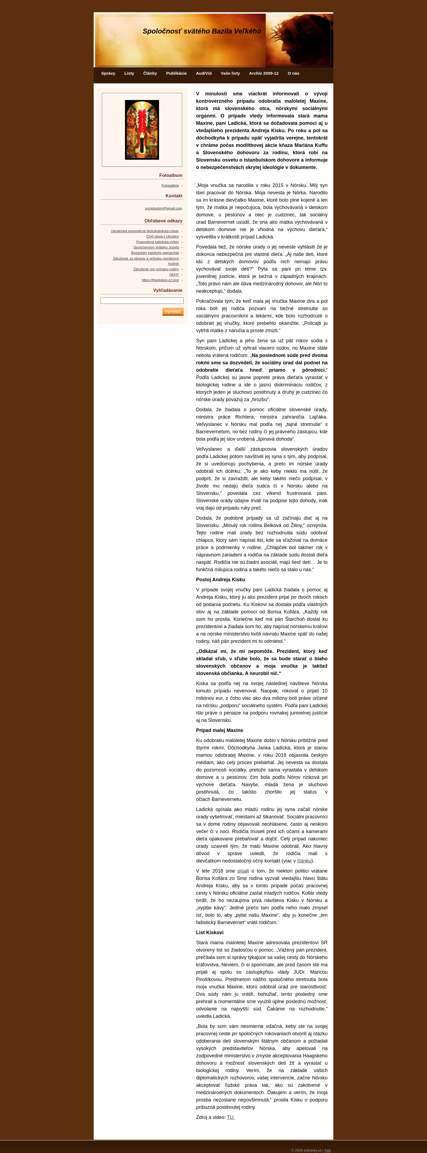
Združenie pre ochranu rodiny (156, 269)
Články (150, 73)
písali (243, 871)
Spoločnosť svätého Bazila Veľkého (202, 31)
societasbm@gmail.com (163, 208)
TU (231, 1117)
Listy (129, 73)
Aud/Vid (204, 73)
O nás (294, 73)
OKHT (174, 275)
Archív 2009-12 (264, 73)
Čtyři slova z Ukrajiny (163, 236)
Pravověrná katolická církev (157, 242)
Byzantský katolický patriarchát (155, 253)
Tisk (327, 1150)
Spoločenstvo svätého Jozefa (156, 247)
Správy (108, 73)
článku (304, 861)
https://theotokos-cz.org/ (160, 280)
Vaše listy (230, 73)
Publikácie (176, 73)
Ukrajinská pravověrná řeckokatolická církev (145, 231)
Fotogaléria (170, 185)
